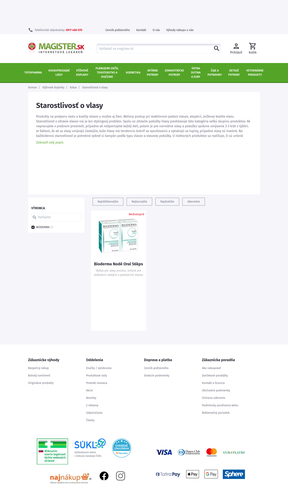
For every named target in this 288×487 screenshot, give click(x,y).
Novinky (91, 372)
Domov (32, 61)
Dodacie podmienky (156, 349)
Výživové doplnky (82, 47)
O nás (156, 4)
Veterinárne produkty (255, 47)
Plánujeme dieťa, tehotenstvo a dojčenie (107, 47)
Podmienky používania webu (220, 379)
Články (90, 394)
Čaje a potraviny (214, 47)
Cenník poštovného (117, 4)
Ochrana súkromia (213, 372)
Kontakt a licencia (213, 357)
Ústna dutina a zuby (195, 47)
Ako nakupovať (211, 342)
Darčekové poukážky (215, 349)
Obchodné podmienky (216, 364)
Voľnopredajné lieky (59, 47)
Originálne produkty (41, 357)
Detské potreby (234, 47)
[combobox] (159, 22)
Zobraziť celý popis (50, 116)
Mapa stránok (237, 485)
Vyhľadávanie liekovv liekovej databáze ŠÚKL (90, 422)
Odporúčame (94, 387)
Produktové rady (96, 349)
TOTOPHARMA (33, 46)
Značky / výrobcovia (99, 342)
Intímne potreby (152, 47)
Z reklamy (92, 379)
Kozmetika (133, 46)
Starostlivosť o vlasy (95, 61)
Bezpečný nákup (38, 342)
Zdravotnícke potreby (174, 47)
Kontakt (141, 4)
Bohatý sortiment (39, 349)
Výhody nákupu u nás (179, 4)
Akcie (89, 364)
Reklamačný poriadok (216, 387)
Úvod (221, 485)
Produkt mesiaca (96, 357)
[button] (253, 22)
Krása (73, 61)
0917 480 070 (74, 4)
